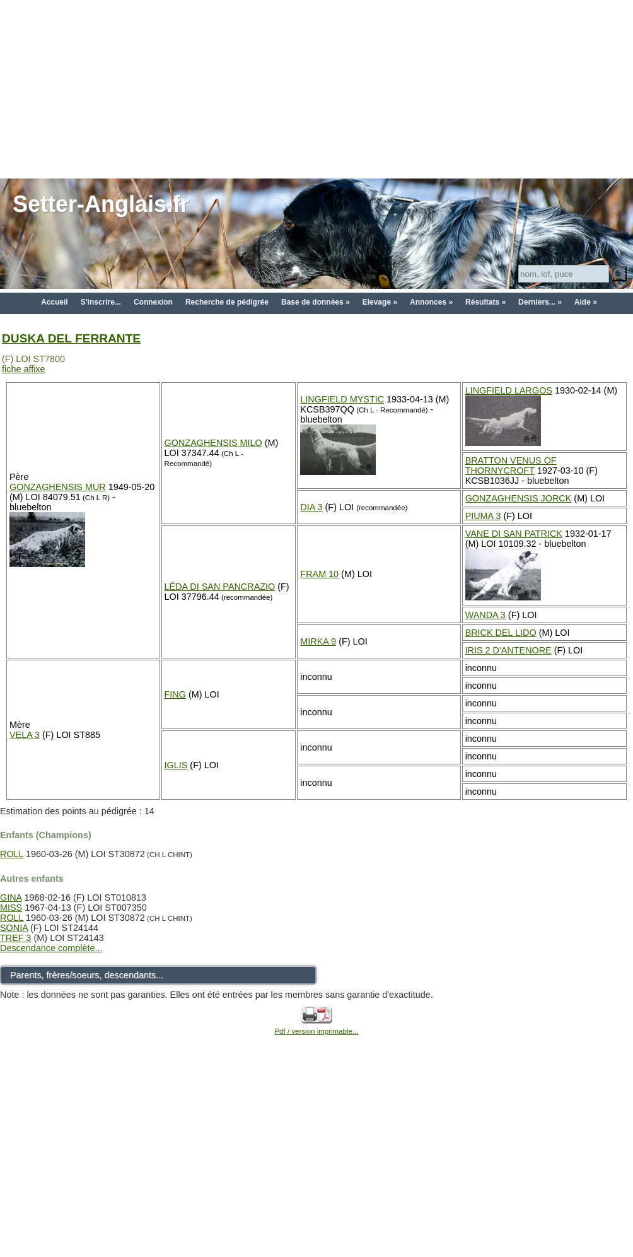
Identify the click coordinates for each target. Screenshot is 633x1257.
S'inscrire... (101, 302)
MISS (11, 908)
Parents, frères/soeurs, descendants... (86, 975)
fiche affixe (23, 369)
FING (175, 694)
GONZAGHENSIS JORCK (518, 498)
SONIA (14, 928)
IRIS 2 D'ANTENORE (508, 650)
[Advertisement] (316, 88)
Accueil (54, 302)
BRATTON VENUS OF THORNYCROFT (511, 465)
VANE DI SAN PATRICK (513, 534)
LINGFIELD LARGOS (508, 390)
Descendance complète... (51, 948)
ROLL (11, 854)
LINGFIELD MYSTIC (342, 399)
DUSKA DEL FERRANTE (71, 338)
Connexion (153, 302)
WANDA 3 (485, 615)
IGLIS (176, 765)
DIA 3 (311, 507)
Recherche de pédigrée (227, 302)
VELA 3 (24, 735)
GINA (10, 897)
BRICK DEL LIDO (501, 633)
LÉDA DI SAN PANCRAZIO (220, 587)
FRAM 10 (319, 574)
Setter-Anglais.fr (101, 204)
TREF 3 (16, 938)
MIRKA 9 (318, 641)
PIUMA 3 (483, 516)
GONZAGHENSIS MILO (213, 443)
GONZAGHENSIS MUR (57, 487)
